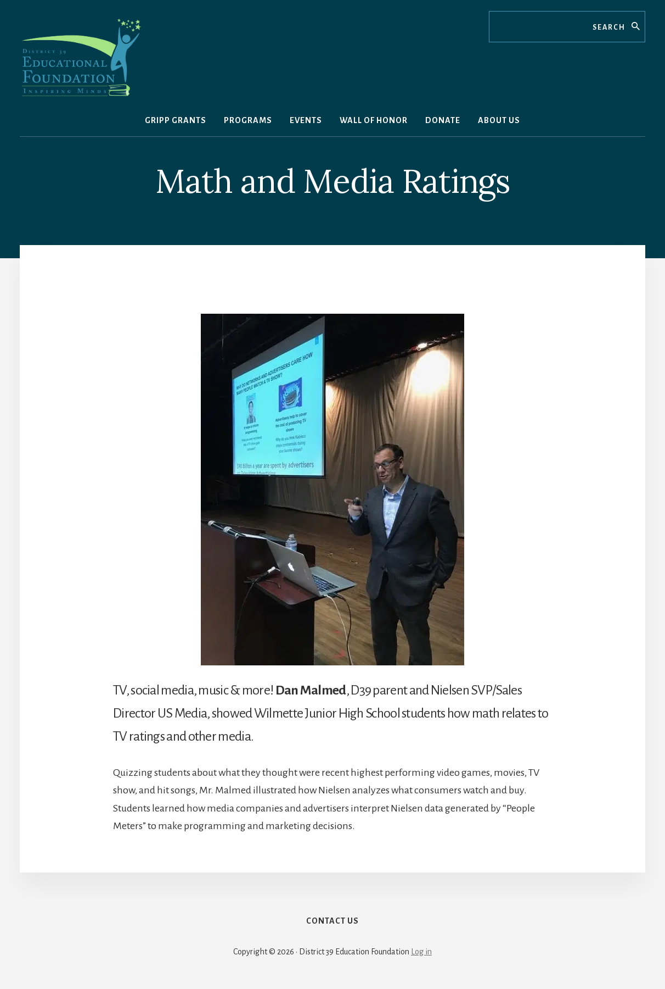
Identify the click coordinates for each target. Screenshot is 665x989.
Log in (421, 951)
